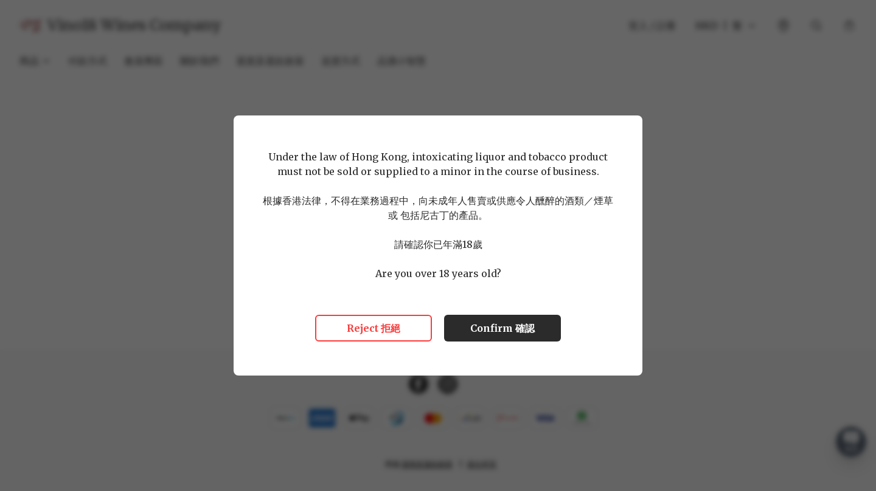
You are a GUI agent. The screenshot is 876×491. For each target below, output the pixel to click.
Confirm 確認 (502, 328)
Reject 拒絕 (373, 328)
